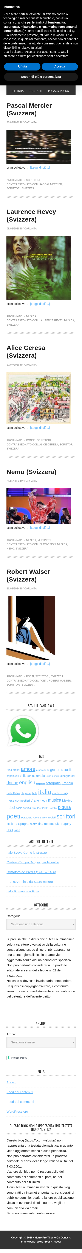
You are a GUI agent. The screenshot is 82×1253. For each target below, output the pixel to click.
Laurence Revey (51, 324)
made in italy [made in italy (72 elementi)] (60, 797)
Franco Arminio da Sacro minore (29, 885)
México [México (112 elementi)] (67, 804)
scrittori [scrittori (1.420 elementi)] (66, 820)
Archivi (11, 1038)
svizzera (28, 192)
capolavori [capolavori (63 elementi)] (12, 779)
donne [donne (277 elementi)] (12, 786)
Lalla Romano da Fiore (22, 895)
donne (30, 444)
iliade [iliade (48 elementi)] (34, 797)
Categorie (13, 920)
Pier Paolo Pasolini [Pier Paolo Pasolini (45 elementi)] (47, 812)
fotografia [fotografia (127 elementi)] (53, 787)
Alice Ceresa (48, 448)
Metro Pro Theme (45, 1241)
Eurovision (47, 548)
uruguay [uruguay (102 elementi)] (65, 827)
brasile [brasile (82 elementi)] (67, 773)
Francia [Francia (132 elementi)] (67, 787)
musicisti (44, 544)
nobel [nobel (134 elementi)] (10, 811)
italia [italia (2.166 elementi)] (44, 795)
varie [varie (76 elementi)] (17, 834)
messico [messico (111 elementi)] (12, 804)
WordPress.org (17, 1115)
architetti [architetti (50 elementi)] (41, 774)
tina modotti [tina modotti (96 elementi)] (46, 827)
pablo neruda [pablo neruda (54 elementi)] (23, 811)
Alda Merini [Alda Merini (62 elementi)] (13, 773)
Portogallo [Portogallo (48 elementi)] (26, 821)
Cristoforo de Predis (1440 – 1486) (31, 876)
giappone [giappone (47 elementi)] (26, 797)
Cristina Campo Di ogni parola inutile (32, 866)
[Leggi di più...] (40, 171)
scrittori (33, 183)
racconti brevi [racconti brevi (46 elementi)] (40, 821)
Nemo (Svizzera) (31, 475)
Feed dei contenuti (19, 1096)
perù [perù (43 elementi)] (34, 812)
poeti (30, 680)
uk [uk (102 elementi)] (57, 827)
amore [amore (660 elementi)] (28, 773)
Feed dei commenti (20, 1105)
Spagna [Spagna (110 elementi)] (23, 827)
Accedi (11, 1086)
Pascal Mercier (50, 188)
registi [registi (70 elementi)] (52, 821)
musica (31, 320)
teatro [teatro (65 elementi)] (33, 827)
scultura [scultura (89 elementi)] (11, 827)
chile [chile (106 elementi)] (23, 779)
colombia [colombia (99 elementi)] (38, 779)
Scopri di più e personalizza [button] (41, 76)
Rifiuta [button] (22, 66)
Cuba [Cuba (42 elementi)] (48, 780)
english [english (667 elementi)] (27, 786)
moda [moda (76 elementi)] (43, 804)
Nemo (10, 552)
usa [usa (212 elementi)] (9, 833)
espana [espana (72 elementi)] (40, 787)
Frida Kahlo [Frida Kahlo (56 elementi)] (13, 797)
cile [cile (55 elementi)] (29, 779)
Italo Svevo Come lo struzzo (26, 856)
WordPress (43, 1245)
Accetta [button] (59, 66)
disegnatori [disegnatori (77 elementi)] (67, 779)
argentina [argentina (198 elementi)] (54, 773)
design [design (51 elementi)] (55, 779)
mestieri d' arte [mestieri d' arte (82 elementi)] (29, 804)
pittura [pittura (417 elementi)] (64, 811)
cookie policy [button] (65, 30)
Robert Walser (60, 684)
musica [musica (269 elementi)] (54, 804)
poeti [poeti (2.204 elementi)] (13, 820)
